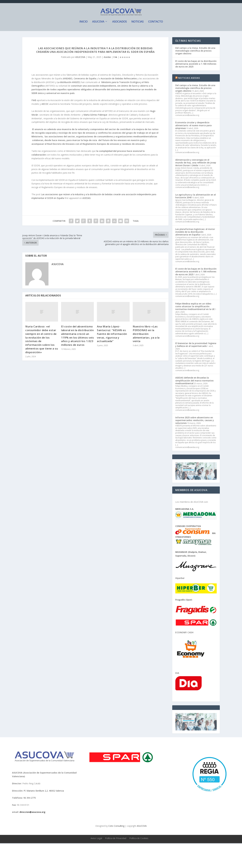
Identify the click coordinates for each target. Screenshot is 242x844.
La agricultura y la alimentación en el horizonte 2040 (195, 197)
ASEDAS (86, 198)
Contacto (155, 22)
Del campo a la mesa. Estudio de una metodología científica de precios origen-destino (195, 51)
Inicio (83, 22)
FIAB (33, 101)
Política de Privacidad (115, 839)
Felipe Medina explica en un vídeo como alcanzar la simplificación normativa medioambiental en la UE (195, 307)
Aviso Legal (96, 839)
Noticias (137, 22)
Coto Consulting (116, 826)
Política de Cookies (138, 839)
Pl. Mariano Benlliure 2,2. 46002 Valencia (44, 791)
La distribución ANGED (68, 82)
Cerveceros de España (85, 79)
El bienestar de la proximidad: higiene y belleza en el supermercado (195, 345)
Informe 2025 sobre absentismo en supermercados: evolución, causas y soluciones (194, 421)
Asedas (107, 57)
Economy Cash (184, 633)
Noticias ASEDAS (189, 78)
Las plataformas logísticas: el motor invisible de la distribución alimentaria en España (195, 233)
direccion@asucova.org (32, 812)
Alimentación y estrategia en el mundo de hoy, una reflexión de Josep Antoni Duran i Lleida (195, 163)
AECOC (45, 104)
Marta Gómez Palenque (95, 115)
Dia (177, 673)
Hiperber (180, 578)
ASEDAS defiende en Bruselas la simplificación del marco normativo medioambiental (194, 381)
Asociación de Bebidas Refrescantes (119, 79)
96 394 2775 (29, 798)
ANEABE (67, 79)
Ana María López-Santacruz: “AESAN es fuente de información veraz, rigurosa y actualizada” (112, 335)
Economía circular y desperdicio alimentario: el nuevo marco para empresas (193, 126)
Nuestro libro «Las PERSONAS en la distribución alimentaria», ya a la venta (146, 335)
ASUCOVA (98, 22)
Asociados (119, 22)
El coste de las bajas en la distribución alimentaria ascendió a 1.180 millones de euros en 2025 (196, 64)
